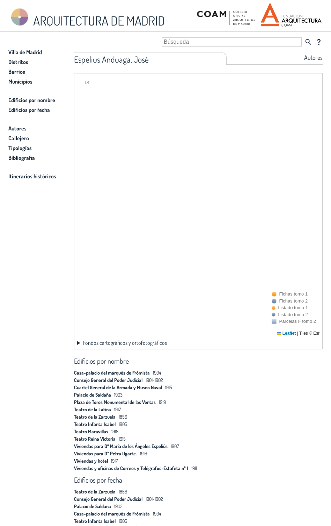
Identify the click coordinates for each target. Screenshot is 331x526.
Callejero (18, 138)
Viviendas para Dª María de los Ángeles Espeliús (121, 446)
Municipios (20, 81)
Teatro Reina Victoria (95, 439)
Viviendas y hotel (91, 461)
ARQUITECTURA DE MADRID (86, 18)
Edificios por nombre (31, 100)
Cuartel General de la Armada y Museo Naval (118, 387)
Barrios (16, 71)
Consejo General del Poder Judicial (108, 380)
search (308, 42)
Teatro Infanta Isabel (95, 424)
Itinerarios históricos (32, 176)
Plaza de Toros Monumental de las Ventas (115, 402)
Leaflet (286, 333)
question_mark (319, 42)
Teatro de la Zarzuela (95, 417)
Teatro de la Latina (92, 409)
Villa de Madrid (25, 52)
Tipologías (20, 147)
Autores (17, 128)
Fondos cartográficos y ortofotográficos (125, 342)
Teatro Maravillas (91, 431)
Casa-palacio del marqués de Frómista (112, 373)
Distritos (18, 61)
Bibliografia (21, 157)
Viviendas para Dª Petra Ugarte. (105, 453)
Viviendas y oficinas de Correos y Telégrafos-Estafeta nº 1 (131, 468)
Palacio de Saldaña (92, 395)
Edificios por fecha (29, 109)
